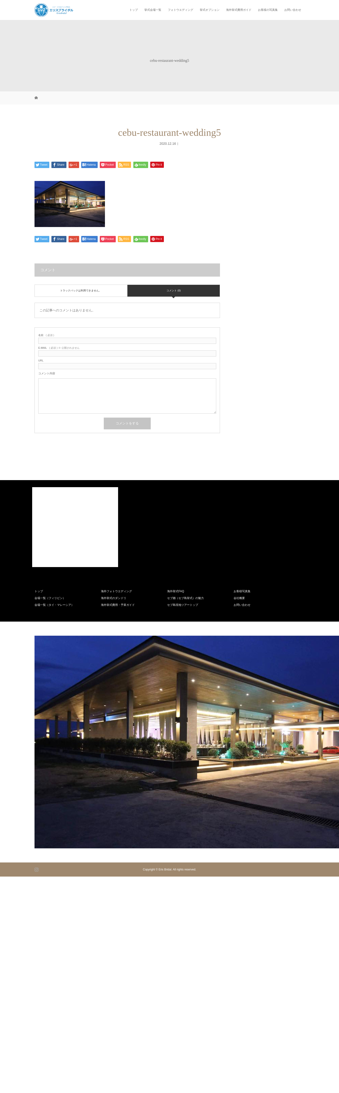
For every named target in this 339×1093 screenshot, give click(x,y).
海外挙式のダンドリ (113, 598)
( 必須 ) (46, 335)
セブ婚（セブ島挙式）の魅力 (185, 598)
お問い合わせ (292, 10)
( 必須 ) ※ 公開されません (59, 348)
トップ (133, 10)
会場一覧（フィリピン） (50, 598)
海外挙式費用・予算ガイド (118, 605)
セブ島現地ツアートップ (182, 605)
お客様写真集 (242, 591)
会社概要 (239, 598)
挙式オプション (210, 10)
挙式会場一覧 (152, 10)
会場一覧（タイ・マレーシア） (54, 605)
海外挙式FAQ (175, 591)
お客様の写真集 (268, 10)
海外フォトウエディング (116, 591)
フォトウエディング (180, 10)
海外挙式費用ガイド (238, 10)
